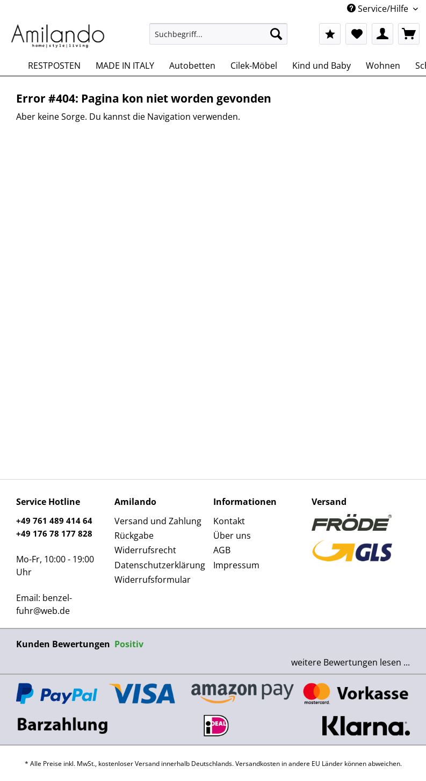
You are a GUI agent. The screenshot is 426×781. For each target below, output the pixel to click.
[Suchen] (276, 34)
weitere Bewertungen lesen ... (350, 662)
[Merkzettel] (356, 34)
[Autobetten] (192, 65)
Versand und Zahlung (157, 521)
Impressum (236, 565)
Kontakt (229, 521)
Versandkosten (257, 763)
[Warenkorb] (409, 34)
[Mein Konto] (382, 34)
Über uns (232, 535)
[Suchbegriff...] (218, 34)
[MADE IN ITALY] (125, 65)
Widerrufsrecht (145, 550)
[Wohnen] (383, 65)
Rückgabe (134, 535)
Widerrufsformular (152, 579)
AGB (221, 550)
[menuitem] (218, 39)
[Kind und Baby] (321, 65)
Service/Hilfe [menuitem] (378, 9)
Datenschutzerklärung (159, 565)
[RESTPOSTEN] (54, 65)
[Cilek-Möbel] (254, 65)
